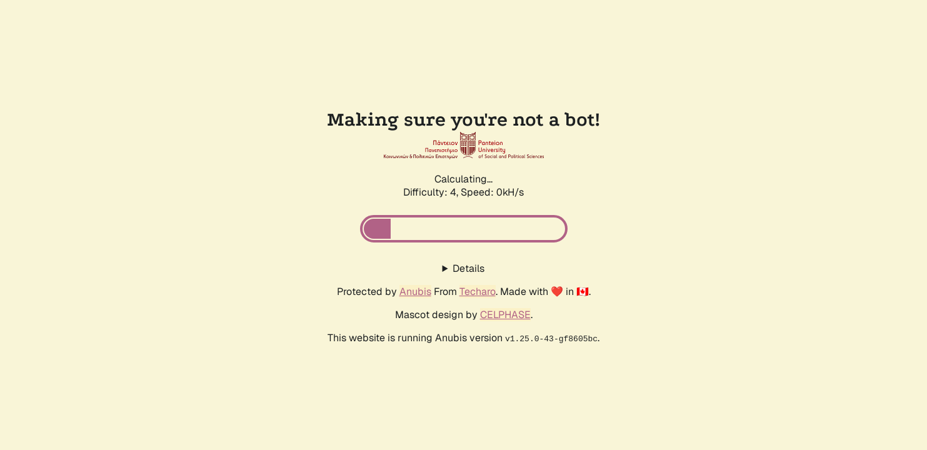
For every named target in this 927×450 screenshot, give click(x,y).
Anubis (415, 291)
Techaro (477, 291)
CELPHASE (505, 314)
